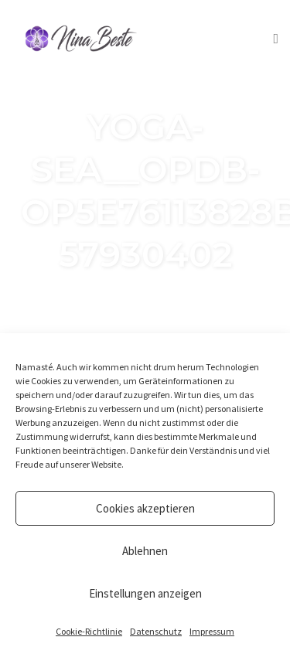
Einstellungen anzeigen (145, 593)
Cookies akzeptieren (145, 508)
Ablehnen (145, 550)
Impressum (211, 631)
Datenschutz (156, 631)
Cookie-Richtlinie (89, 631)
